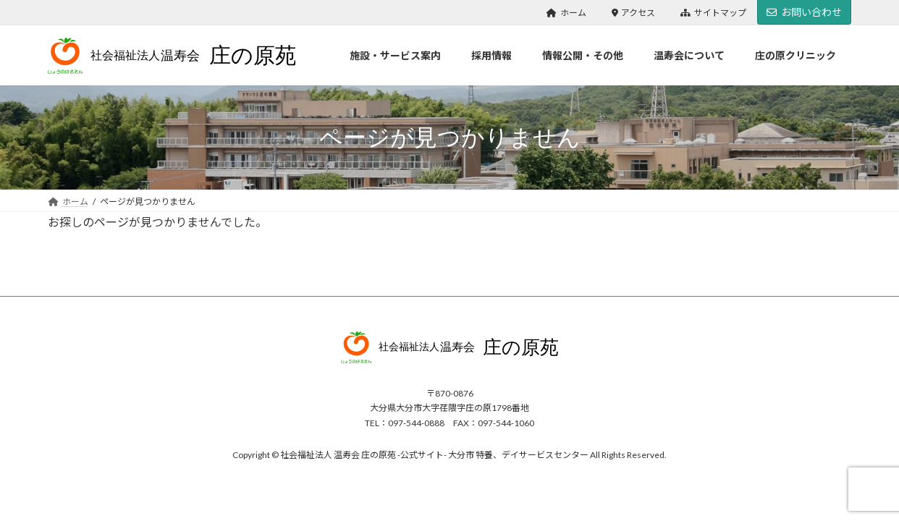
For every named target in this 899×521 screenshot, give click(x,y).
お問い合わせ (804, 12)
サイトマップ (713, 12)
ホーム (566, 12)
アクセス (634, 12)
